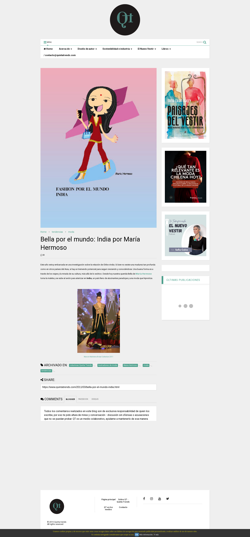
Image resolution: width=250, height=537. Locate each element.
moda (71, 232)
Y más (156, 534)
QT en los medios (108, 508)
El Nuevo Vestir (147, 49)
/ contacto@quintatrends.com (60, 55)
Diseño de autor (87, 49)
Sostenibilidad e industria (117, 49)
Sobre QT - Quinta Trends (123, 500)
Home (48, 49)
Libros (166, 49)
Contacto (123, 507)
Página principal (108, 499)
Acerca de (65, 49)
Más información (145, 534)
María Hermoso (144, 274)
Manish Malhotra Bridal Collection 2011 (98, 357)
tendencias (57, 232)
